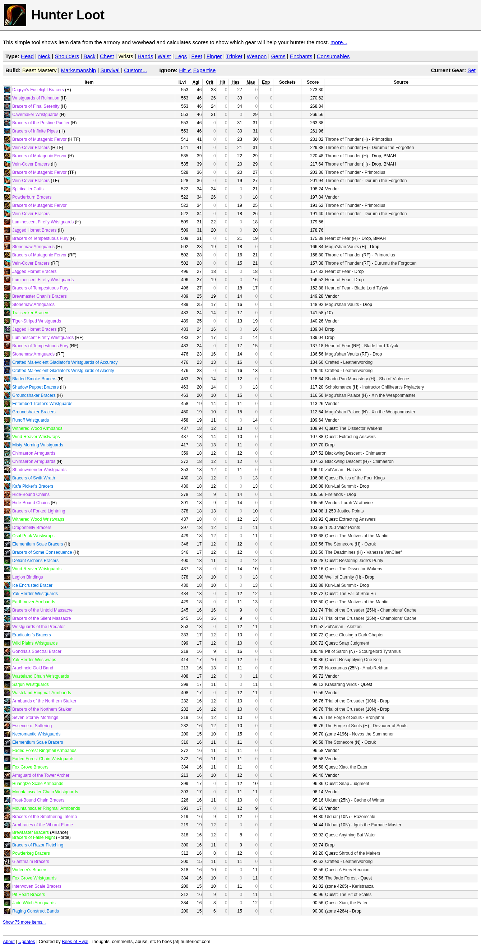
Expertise (204, 70)
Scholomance (338, 387)
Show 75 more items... (24, 922)
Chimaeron (376, 453)
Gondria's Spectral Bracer (36, 651)
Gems (278, 56)
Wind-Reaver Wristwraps (36, 436)
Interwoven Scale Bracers (36, 886)
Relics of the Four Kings (362, 478)
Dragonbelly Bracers (31, 527)
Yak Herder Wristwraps (34, 659)
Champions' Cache (398, 610)
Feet (196, 56)
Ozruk (370, 544)
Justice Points (350, 511)
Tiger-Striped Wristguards (36, 321)
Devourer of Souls (390, 725)
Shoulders (67, 56)
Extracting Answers (357, 436)
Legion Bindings (27, 577)
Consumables (333, 56)
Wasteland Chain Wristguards (40, 676)
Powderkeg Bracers (31, 853)
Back (89, 56)
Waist (164, 56)
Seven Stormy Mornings (35, 717)
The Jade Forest (340, 878)
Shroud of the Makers (359, 853)
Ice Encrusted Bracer (32, 585)
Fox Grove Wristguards (34, 878)
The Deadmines (340, 552)
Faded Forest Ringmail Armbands (44, 750)
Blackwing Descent (343, 453)
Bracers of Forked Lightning (38, 511)
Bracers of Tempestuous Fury (40, 238)
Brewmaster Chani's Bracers (39, 296)
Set (471, 70)
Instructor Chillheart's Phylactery (393, 387)
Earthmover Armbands (33, 601)
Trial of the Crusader (344, 610)
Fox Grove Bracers (30, 767)
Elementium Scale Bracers (37, 544)
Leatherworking (358, 362)
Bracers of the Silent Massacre (41, 618)
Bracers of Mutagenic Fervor (39, 139)
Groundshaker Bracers (34, 395)
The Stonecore (339, 544)
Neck (44, 56)
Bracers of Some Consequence (42, 552)
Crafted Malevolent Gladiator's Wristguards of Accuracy (65, 362)
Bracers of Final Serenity (35, 106)
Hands (145, 56)
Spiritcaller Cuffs (27, 188)
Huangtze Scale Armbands (37, 783)
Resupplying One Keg (360, 659)
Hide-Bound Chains (31, 494)
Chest (107, 56)
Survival (110, 70)
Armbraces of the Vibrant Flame (42, 824)
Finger (214, 56)
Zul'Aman (334, 469)
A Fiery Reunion (354, 869)
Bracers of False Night (33, 837)
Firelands (334, 494)
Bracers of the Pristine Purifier (40, 122)
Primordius (382, 139)
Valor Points (348, 527)
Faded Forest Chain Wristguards (43, 758)
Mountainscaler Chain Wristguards (45, 791)
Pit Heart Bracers (28, 894)
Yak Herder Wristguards (35, 593)
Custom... (135, 70)
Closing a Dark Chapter (361, 634)
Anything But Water (357, 834)
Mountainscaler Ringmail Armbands (46, 808)
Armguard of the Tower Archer (40, 775)
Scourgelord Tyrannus (380, 651)
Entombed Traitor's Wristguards (42, 403)
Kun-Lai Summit (340, 486)
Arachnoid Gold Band (32, 667)
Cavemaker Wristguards (35, 114)
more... (338, 42)
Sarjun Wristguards (30, 684)
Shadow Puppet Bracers (35, 387)
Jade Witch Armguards (34, 902)
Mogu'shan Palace (342, 395)
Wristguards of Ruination (35, 98)
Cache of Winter (368, 800)
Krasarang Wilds (341, 684)
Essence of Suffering (32, 725)
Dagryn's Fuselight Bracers (38, 89)
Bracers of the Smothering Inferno (44, 816)
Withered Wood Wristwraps (38, 519)
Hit (185, 70)
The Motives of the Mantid (364, 535)
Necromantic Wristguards (36, 734)
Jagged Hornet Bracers (34, 230)
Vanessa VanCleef (384, 552)
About (9, 941)
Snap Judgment (354, 643)
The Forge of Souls (343, 717)
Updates (26, 941)
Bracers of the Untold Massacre (42, 610)
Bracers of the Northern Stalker (41, 709)
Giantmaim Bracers (30, 861)
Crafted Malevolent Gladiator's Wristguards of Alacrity (63, 370)
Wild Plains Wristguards (34, 643)
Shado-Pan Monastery (346, 378)
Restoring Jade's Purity (361, 560)
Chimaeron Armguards (33, 453)
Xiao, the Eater (353, 767)
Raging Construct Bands (35, 911)
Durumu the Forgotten (393, 147)
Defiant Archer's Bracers (35, 560)
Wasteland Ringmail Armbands (41, 692)
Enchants (301, 56)
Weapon (257, 56)
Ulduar (331, 800)
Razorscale (364, 816)
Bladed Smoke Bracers (34, 378)
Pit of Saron (336, 651)
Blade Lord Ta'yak (371, 288)
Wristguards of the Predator (38, 626)
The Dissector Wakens (360, 428)
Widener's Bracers (29, 869)
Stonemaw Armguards (33, 246)
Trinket (234, 56)
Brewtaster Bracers (30, 832)
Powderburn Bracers (31, 197)
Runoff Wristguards (30, 420)
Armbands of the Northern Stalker (44, 701)
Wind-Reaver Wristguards (36, 568)
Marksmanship (78, 70)
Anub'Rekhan (375, 667)
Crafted (332, 362)
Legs (181, 56)
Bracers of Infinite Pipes (35, 131)
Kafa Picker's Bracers (32, 486)
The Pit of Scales (355, 894)
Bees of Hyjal (75, 941)
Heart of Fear (338, 238)
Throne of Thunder (343, 139)
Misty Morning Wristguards (37, 444)
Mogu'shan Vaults (342, 246)
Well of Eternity (339, 577)
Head (27, 56)
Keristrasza (363, 886)
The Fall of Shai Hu (357, 593)
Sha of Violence (394, 378)
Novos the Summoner (373, 734)
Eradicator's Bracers (31, 634)
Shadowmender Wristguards (39, 469)
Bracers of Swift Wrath (33, 478)
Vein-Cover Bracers (31, 147)
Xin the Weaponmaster (393, 395)
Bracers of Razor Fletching (37, 845)
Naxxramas (336, 667)
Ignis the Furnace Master (377, 824)
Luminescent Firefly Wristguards (43, 221)
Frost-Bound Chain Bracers (38, 800)
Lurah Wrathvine (357, 502)
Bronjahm (375, 717)
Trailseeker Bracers (31, 312)
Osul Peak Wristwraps (33, 535)
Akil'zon (354, 626)
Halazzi (354, 469)
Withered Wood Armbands (37, 428)
